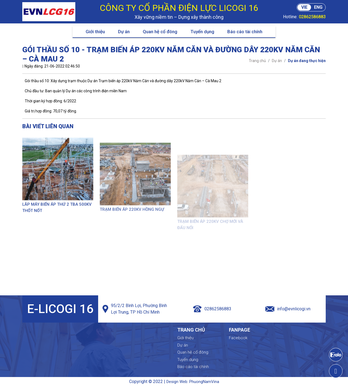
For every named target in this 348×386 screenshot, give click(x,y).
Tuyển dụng (202, 31)
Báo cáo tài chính (244, 31)
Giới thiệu (95, 31)
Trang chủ (214, 330)
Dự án (124, 31)
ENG (318, 7)
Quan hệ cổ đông (160, 31)
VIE (304, 7)
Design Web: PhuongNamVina (192, 381)
